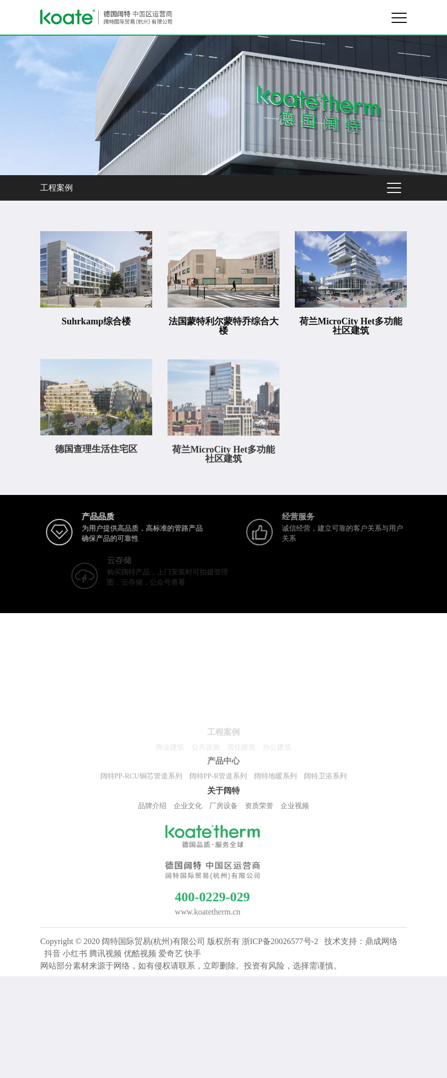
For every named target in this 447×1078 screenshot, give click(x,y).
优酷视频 (140, 953)
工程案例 (56, 187)
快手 (193, 953)
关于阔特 (223, 792)
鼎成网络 (381, 941)
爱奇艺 (170, 953)
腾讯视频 (105, 953)
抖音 (52, 953)
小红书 (75, 953)
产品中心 (223, 763)
